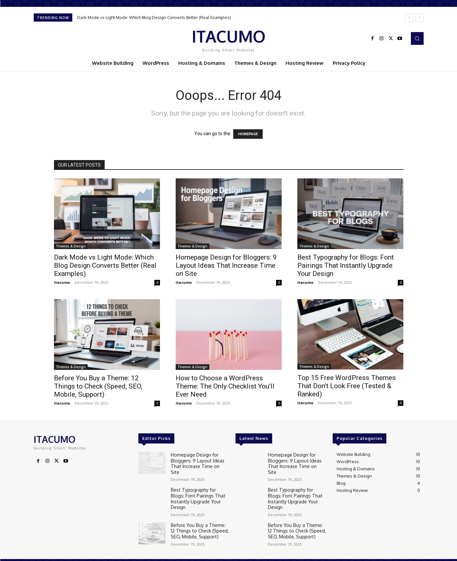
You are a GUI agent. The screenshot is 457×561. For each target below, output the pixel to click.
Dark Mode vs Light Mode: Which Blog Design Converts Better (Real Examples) (154, 17)
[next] (419, 17)
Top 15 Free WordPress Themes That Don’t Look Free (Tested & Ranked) (346, 386)
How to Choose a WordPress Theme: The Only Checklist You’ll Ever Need (225, 386)
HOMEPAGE (248, 134)
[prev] (409, 17)
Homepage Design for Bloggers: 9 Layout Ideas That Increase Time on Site (226, 265)
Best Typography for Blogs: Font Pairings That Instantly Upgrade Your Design (345, 265)
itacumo (62, 282)
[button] (417, 38)
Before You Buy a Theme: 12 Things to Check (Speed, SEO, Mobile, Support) (98, 386)
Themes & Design (71, 246)
